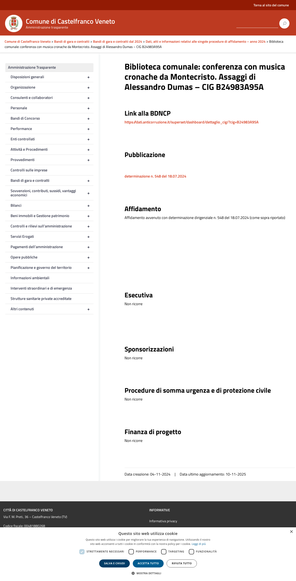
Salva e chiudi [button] (114, 563)
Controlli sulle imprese (29, 170)
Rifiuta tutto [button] (182, 563)
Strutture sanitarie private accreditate (41, 298)
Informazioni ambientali (30, 278)
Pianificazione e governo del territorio (52, 267)
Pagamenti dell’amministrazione (52, 247)
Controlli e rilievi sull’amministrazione (52, 226)
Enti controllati (52, 139)
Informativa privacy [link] (163, 521)
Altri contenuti (52, 309)
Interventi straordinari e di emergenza (41, 288)
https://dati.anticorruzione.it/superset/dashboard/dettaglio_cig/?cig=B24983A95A (192, 122)
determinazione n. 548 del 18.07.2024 (155, 176)
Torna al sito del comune (271, 5)
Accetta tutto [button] (148, 563)
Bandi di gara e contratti (52, 180)
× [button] (291, 531)
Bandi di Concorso (52, 118)
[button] (148, 573)
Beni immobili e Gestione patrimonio (52, 216)
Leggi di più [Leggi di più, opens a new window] (199, 544)
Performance (52, 129)
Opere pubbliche (52, 257)
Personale (52, 108)
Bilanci (52, 205)
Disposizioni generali (52, 77)
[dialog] (148, 554)
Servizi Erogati (52, 236)
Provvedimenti (52, 160)
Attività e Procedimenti (52, 149)
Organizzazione (52, 87)
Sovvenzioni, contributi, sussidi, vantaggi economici (52, 193)
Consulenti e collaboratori (52, 98)
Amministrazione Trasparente (32, 67)
